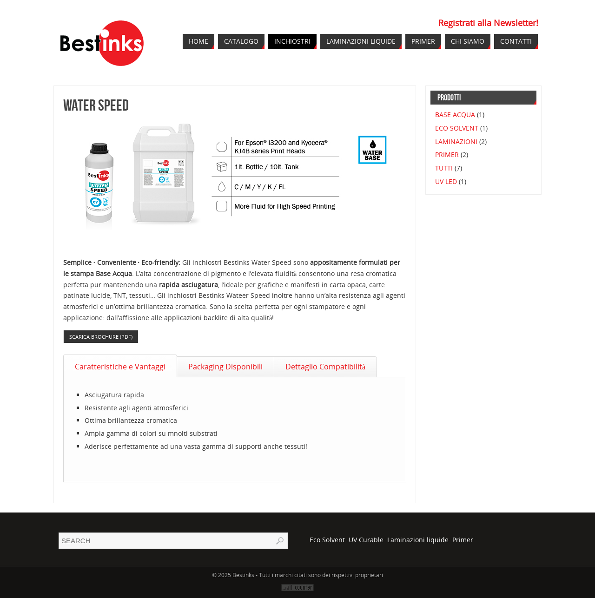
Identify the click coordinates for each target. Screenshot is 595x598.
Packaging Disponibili (225, 366)
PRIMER (447, 154)
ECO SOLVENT (456, 128)
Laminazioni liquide (418, 539)
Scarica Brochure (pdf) (100, 336)
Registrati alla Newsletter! (488, 22)
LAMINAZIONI (456, 141)
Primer (462, 539)
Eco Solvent (327, 539)
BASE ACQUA (455, 114)
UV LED (446, 181)
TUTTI (444, 168)
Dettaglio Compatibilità (325, 366)
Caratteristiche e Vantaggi (120, 366)
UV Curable (366, 539)
